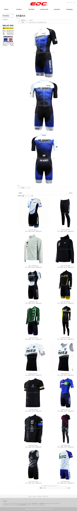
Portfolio (31, 9)
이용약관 (34, 496)
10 (54, 485)
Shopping (69, 9)
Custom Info (44, 9)
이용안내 (30, 496)
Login (68, 2)
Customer (57, 9)
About (6, 9)
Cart (74, 2)
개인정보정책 (39, 496)
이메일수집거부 (45, 496)
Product (19, 9)
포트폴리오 (5, 19)
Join (71, 2)
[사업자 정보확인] (22, 505)
